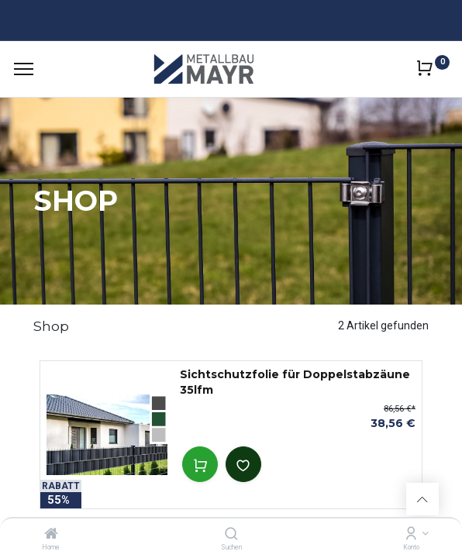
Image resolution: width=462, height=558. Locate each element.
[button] (200, 464)
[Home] (51, 535)
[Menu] (23, 69)
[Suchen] (231, 535)
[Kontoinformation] (411, 535)
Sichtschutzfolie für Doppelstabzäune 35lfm (295, 382)
